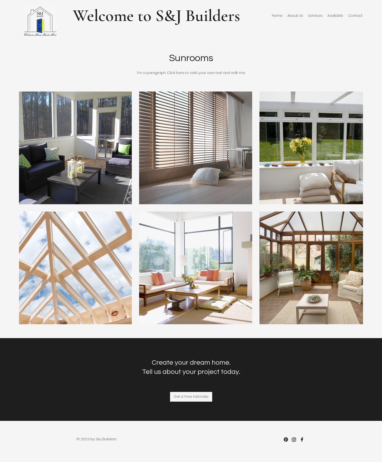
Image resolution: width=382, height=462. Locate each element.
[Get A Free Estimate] (191, 397)
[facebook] (302, 439)
